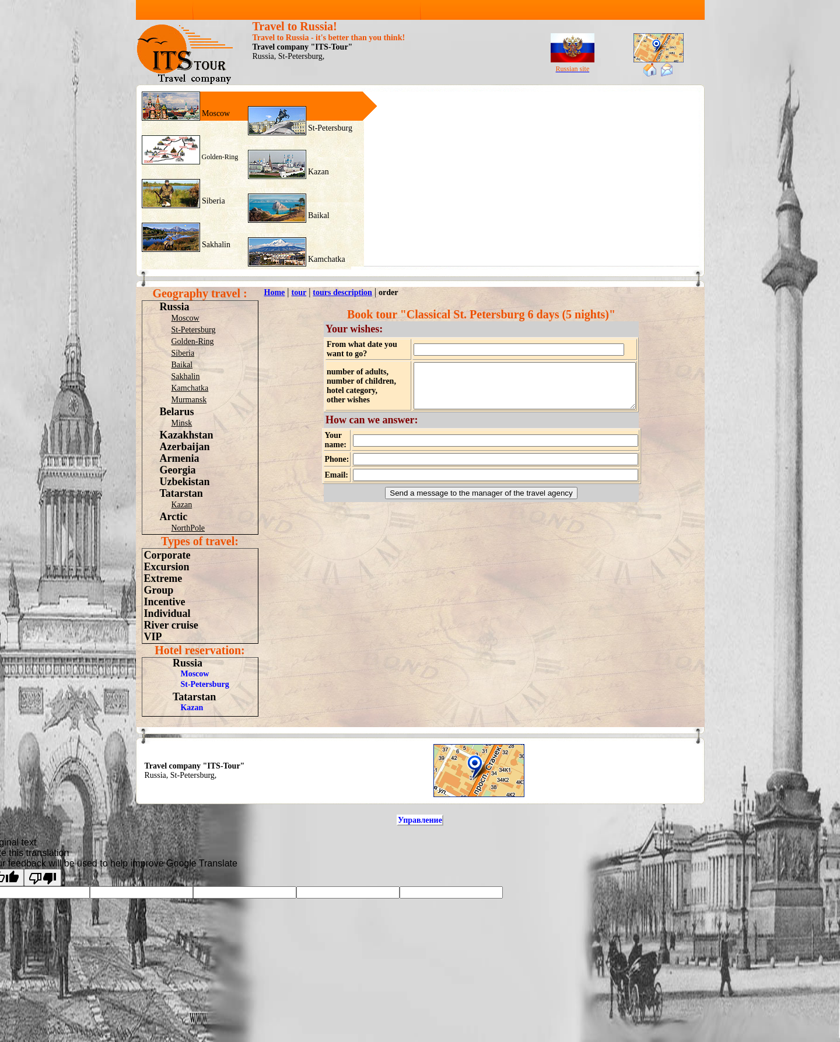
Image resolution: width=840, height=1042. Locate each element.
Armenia (180, 458)
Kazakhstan (187, 435)
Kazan (317, 171)
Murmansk (189, 399)
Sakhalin (215, 244)
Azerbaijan (185, 446)
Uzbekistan (185, 481)
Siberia (212, 201)
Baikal (318, 215)
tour (298, 292)
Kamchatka (325, 259)
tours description (342, 292)
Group (159, 590)
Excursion (167, 567)
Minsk (182, 423)
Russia (175, 307)
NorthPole (188, 528)
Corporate (167, 555)
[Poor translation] (42, 877)
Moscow (215, 113)
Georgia (178, 470)
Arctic (174, 516)
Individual (167, 613)
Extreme (163, 578)
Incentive (165, 602)
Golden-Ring (219, 157)
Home (274, 292)
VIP (153, 637)
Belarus (177, 411)
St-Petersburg (329, 128)
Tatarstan (181, 493)
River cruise (171, 625)
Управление (420, 820)
